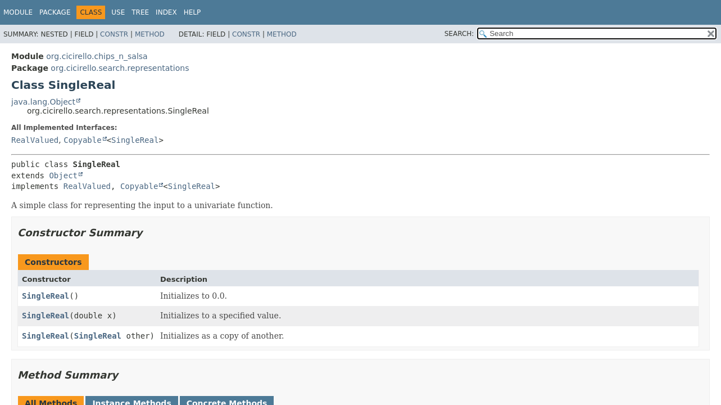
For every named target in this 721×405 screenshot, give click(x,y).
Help (192, 12)
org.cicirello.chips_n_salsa (96, 56)
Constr (114, 34)
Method (150, 34)
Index (166, 12)
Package (54, 12)
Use (118, 12)
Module (18, 12)
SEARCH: (459, 34)
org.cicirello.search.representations (120, 68)
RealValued (34, 140)
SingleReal (134, 140)
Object (63, 175)
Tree (140, 12)
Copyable (82, 140)
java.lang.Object (43, 101)
